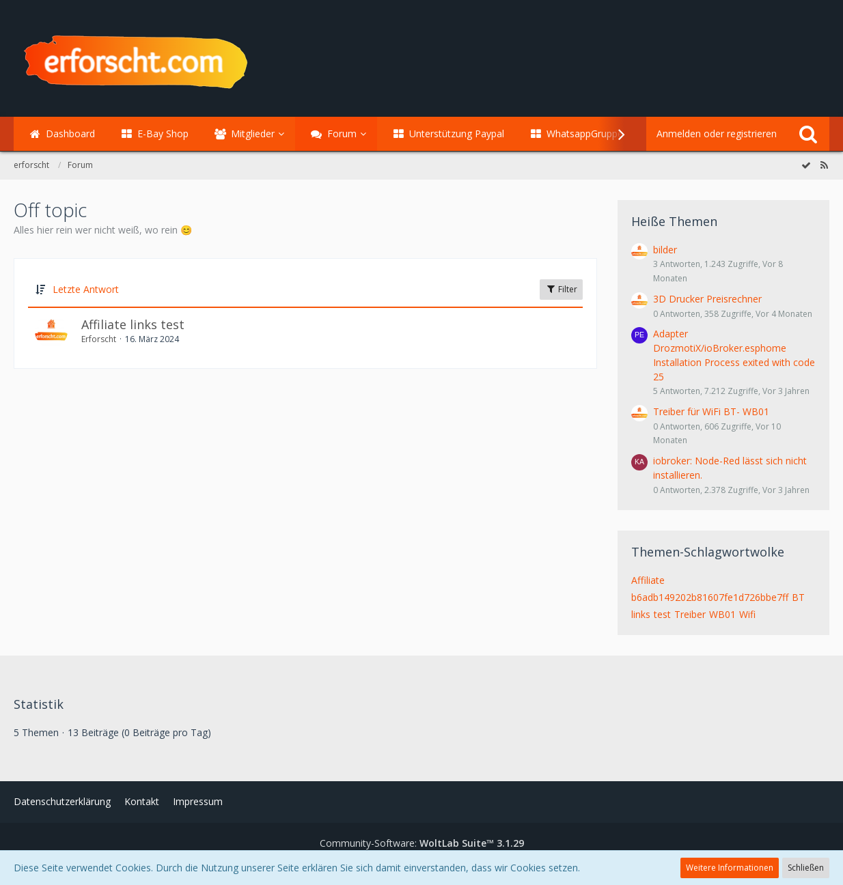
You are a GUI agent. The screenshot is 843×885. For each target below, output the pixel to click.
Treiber (690, 614)
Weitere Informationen (729, 867)
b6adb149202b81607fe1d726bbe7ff (709, 597)
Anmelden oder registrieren (717, 133)
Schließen (806, 867)
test (662, 614)
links (640, 614)
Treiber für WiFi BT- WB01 (711, 411)
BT (798, 597)
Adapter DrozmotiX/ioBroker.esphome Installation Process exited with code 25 (734, 354)
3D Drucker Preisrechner (707, 298)
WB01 (722, 614)
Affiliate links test (132, 324)
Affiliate (648, 580)
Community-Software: (422, 843)
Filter (561, 289)
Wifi (747, 614)
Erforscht (98, 339)
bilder (665, 249)
